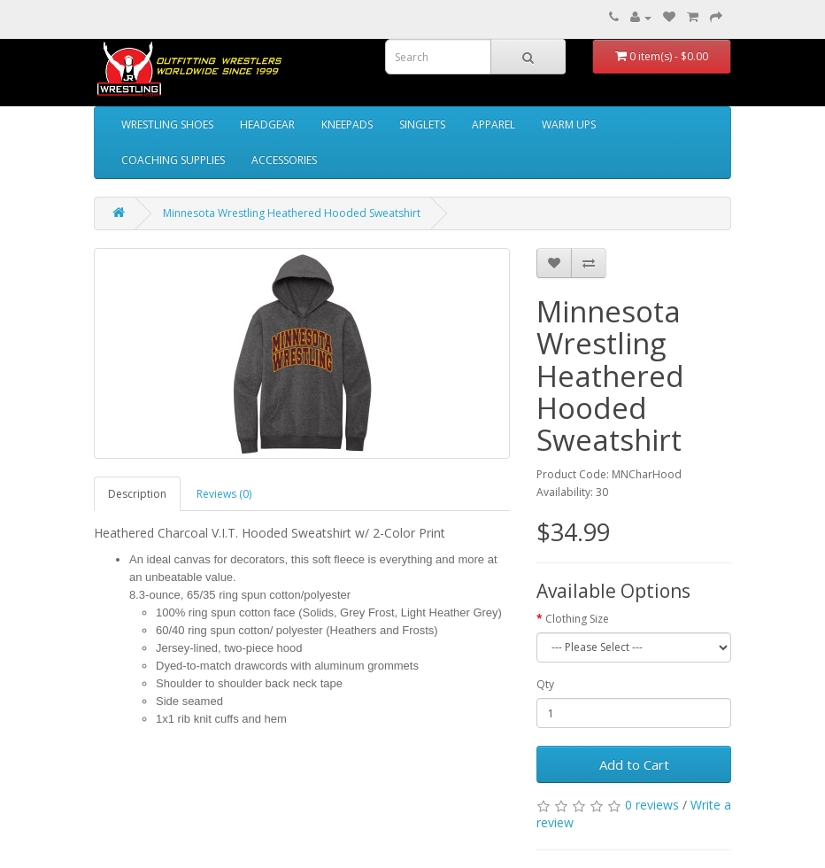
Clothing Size (577, 618)
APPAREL (493, 124)
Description (137, 493)
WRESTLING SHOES (167, 124)
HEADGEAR (267, 124)
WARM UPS (569, 124)
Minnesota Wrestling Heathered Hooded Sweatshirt (291, 213)
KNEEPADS (347, 124)
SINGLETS (422, 124)
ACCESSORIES (284, 159)
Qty (545, 684)
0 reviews (652, 804)
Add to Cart (634, 764)
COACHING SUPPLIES (173, 159)
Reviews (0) (224, 493)
